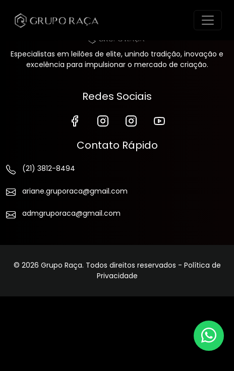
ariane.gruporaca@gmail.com (67, 193)
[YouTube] (159, 120)
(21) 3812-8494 (40, 170)
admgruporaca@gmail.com (63, 215)
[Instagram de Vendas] (131, 120)
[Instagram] (103, 120)
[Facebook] (75, 120)
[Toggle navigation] (208, 20)
